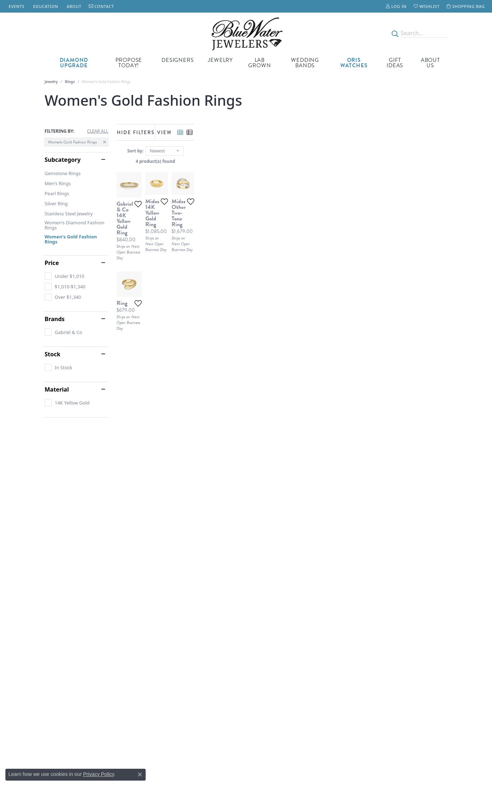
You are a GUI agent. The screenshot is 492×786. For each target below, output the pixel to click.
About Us (430, 62)
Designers (177, 60)
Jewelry (220, 60)
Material (57, 389)
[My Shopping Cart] (466, 6)
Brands (55, 319)
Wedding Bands (305, 62)
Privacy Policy (98, 774)
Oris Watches (354, 62)
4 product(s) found (282, 161)
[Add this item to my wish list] (220, 286)
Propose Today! (128, 62)
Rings (70, 81)
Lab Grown (259, 62)
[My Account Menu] (396, 6)
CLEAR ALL (97, 131)
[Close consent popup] (140, 774)
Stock (52, 354)
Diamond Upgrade (74, 62)
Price (52, 263)
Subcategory (63, 160)
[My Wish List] (426, 6)
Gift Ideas (395, 62)
